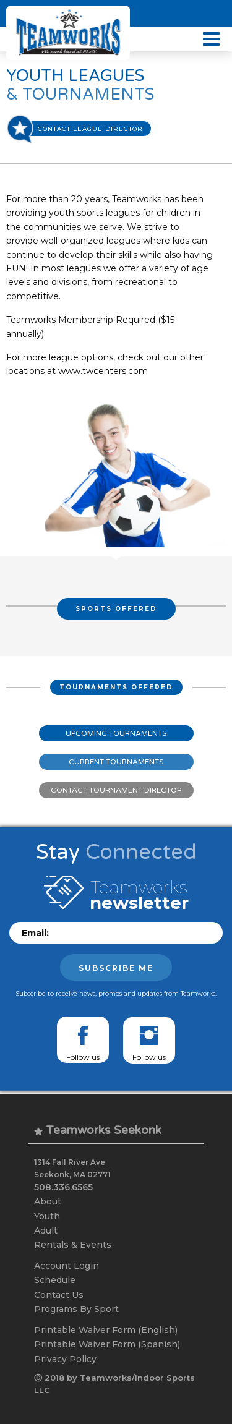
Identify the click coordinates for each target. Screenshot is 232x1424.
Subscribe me (116, 968)
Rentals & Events (72, 1244)
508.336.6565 (63, 1187)
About (47, 1201)
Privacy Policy (65, 1359)
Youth (47, 1216)
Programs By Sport (76, 1309)
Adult (46, 1230)
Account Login (66, 1265)
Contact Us (59, 1294)
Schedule (54, 1279)
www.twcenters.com (103, 371)
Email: (35, 933)
